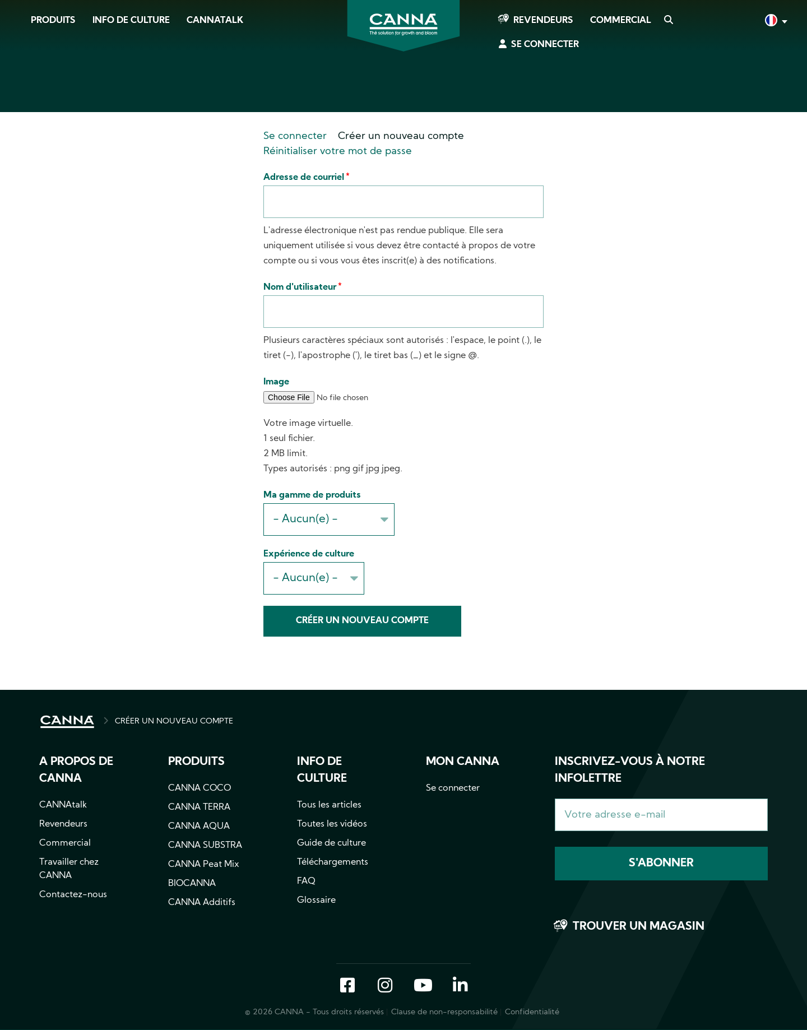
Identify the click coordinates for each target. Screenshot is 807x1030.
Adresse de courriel (303, 177)
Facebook (347, 986)
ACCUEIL (67, 721)
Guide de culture (331, 843)
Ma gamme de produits (312, 495)
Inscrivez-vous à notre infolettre (630, 771)
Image (276, 382)
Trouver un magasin (638, 926)
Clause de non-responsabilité (444, 1012)
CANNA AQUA (199, 826)
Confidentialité (532, 1012)
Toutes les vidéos (332, 824)
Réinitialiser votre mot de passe (337, 151)
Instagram (385, 986)
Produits (53, 20)
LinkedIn (460, 986)
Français (775, 21)
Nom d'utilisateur (299, 287)
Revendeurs (543, 20)
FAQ (306, 881)
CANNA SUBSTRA (205, 845)
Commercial (620, 20)
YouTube (423, 986)
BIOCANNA (192, 883)
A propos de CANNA (76, 771)
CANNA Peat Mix (203, 864)
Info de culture (131, 20)
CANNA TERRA (199, 807)
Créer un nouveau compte (401, 136)
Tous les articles (329, 805)
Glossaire (316, 900)
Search (668, 20)
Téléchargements (332, 862)
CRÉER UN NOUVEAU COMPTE (174, 721)
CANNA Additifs (201, 902)
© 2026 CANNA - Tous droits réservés (314, 1012)
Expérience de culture (308, 554)
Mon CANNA (462, 762)
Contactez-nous (73, 894)
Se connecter (545, 44)
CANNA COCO (199, 788)
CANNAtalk (215, 20)
